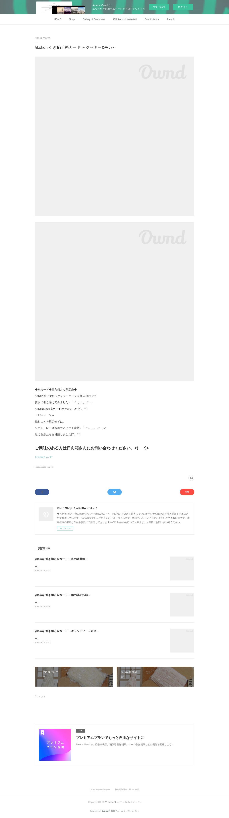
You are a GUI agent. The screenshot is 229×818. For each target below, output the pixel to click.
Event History (152, 19)
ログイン (183, 7)
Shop (72, 19)
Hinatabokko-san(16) (44, 467)
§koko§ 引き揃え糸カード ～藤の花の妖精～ (63, 595)
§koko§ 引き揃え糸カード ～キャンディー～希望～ (67, 631)
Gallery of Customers (94, 19)
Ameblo (171, 19)
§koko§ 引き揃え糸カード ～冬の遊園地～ (61, 559)
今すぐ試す (159, 6)
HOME (57, 19)
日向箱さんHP (44, 456)
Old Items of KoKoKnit (125, 19)
